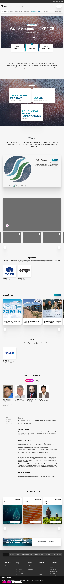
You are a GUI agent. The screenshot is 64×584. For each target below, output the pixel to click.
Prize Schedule (9, 407)
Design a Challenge (54, 559)
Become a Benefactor (52, 550)
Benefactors (41, 553)
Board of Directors (42, 551)
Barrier (7, 401)
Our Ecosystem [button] (36, 6)
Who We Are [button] (12, 6)
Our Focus (7, 555)
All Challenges (19, 550)
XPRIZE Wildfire (19, 552)
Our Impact (30, 549)
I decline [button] (9, 582)
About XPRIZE (8, 551)
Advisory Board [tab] (29, 364)
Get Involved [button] (51, 6)
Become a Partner (53, 554)
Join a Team (52, 557)
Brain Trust (41, 562)
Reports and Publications (30, 552)
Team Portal (61, 1)
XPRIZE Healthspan (20, 554)
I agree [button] (4, 582)
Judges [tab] (36, 364)
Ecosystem (41, 549)
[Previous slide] (5, 312)
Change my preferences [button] (17, 582)
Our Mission (7, 549)
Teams (40, 564)
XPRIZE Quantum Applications (20, 564)
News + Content (55, 1)
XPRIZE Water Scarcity (19, 561)
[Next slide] (59, 312)
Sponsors (40, 555)
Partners (40, 557)
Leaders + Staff (8, 553)
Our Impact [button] (28, 6)
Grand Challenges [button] (20, 6)
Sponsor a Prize (53, 552)
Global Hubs (41, 566)
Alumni (40, 559)
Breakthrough (8, 403)
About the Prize (9, 405)
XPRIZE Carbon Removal (19, 557)
